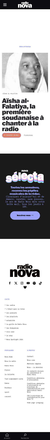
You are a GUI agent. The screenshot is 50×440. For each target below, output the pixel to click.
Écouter (11, 135)
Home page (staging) (35, 403)
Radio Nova (9, 366)
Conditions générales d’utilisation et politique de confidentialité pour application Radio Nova (35, 388)
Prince (7, 370)
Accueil (7, 436)
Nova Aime (9, 357)
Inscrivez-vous (24, 215)
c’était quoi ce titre (15, 309)
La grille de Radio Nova (16, 324)
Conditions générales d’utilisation (35, 379)
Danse (7, 383)
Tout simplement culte (14, 379)
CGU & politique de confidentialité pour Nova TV (35, 397)
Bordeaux (8, 388)
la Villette (9, 374)
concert (8, 396)
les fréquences (12, 328)
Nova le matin (10, 361)
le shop (9, 336)
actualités (10, 320)
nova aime (10, 332)
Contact (30, 356)
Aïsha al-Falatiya (10, 94)
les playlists (12, 316)
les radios (10, 305)
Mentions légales (34, 364)
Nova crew (31, 360)
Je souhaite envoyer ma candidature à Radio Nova (35, 372)
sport (7, 392)
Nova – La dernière (35, 367)
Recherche (25, 436)
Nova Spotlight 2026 (14, 339)
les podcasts (11, 313)
